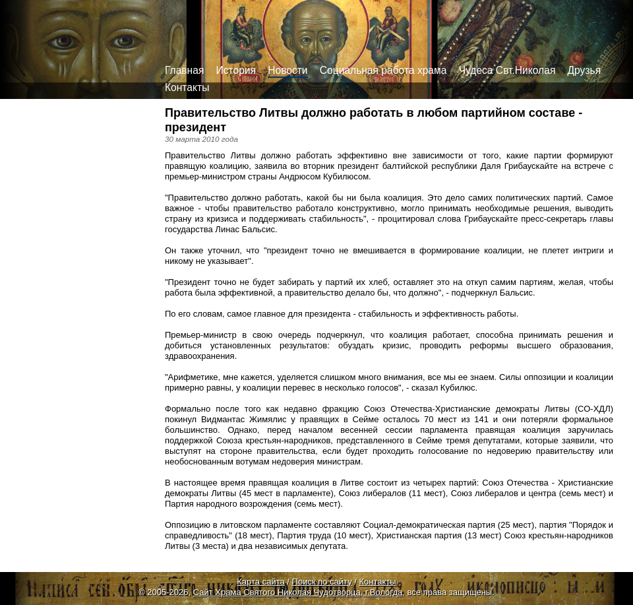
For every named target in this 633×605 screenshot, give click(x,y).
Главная (184, 70)
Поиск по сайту (322, 582)
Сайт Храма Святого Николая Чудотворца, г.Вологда (298, 592)
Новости (287, 70)
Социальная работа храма (383, 70)
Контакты (187, 87)
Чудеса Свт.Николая (507, 70)
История (236, 70)
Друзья (584, 70)
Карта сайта (260, 582)
